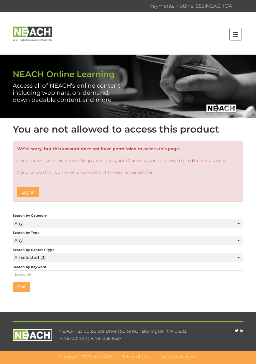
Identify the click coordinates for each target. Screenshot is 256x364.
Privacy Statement (177, 356)
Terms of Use (135, 356)
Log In (28, 192)
